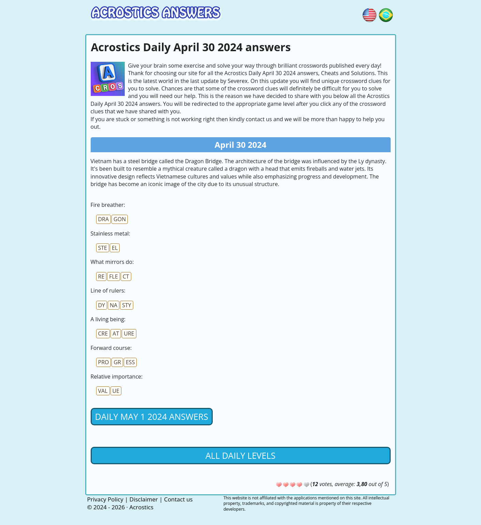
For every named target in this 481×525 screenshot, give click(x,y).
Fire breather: (108, 205)
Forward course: (111, 348)
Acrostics (141, 507)
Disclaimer (144, 499)
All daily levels (240, 455)
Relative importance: (117, 376)
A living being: (108, 319)
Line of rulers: (108, 290)
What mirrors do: (112, 262)
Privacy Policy (105, 499)
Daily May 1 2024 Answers (151, 416)
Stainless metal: (110, 233)
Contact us (178, 499)
